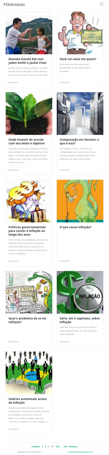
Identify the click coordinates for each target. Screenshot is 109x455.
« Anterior (35, 446)
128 (57, 446)
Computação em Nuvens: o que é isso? (79, 141)
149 (65, 446)
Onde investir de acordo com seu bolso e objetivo (27, 141)
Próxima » (73, 446)
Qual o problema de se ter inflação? (27, 320)
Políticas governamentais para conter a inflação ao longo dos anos (27, 230)
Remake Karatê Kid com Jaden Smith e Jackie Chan (27, 61)
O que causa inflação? (75, 227)
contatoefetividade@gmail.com (80, 452)
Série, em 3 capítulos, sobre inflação (80, 320)
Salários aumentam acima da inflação (28, 401)
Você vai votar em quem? (78, 59)
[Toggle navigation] (102, 4)
